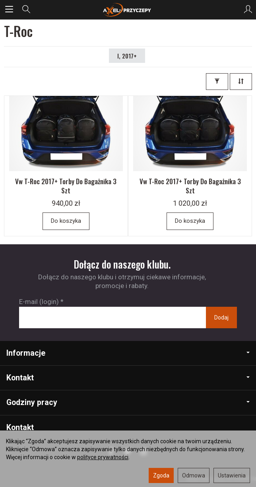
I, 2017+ (127, 55)
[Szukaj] (26, 9)
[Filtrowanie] (217, 81)
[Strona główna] (128, 9)
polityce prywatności (102, 457)
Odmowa (193, 475)
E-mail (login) (39, 302)
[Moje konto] (248, 9)
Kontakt (128, 377)
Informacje (128, 353)
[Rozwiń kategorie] (9, 9)
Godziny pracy (128, 402)
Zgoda (161, 475)
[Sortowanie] (241, 81)
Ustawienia (232, 475)
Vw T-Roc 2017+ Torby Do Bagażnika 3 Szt (65, 185)
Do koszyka (66, 220)
